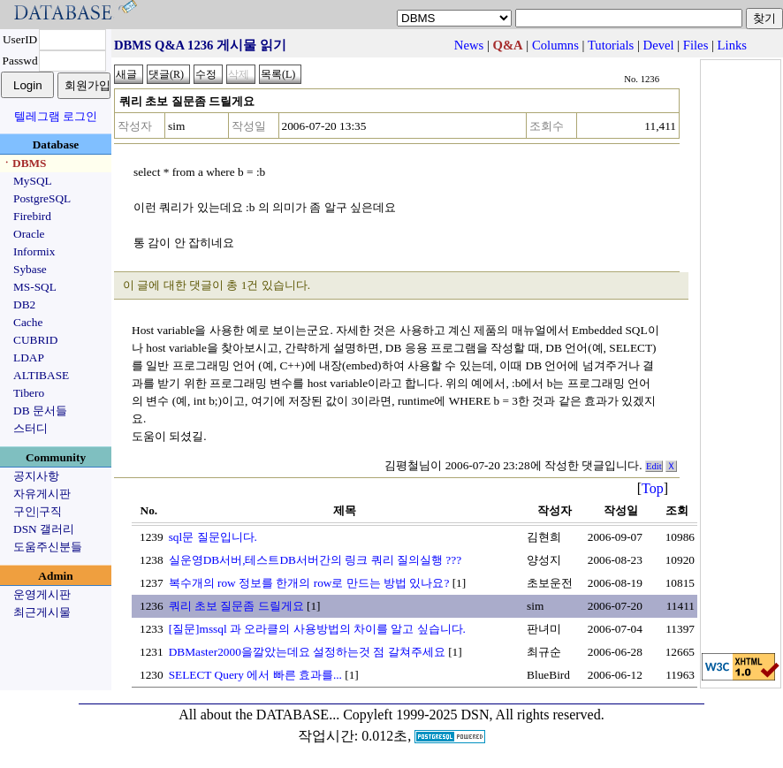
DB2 (24, 304)
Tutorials (611, 45)
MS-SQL (35, 286)
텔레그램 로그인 (55, 116)
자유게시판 (42, 493)
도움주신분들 (47, 546)
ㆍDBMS (24, 163)
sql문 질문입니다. (213, 537)
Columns (555, 45)
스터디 (30, 428)
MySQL (32, 180)
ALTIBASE (41, 375)
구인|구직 (37, 511)
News (468, 45)
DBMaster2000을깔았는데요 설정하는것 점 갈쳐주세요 (307, 651)
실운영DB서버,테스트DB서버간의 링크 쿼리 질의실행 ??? (315, 559)
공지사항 (36, 476)
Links (732, 45)
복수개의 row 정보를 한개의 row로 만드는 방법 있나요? (309, 582)
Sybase (30, 269)
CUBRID (35, 339)
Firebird (32, 216)
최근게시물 (42, 612)
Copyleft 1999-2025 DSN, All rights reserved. (473, 714)
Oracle (29, 233)
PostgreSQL (42, 198)
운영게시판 (42, 594)
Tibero (28, 392)
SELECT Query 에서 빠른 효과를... (255, 674)
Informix (34, 251)
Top (653, 488)
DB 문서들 (40, 410)
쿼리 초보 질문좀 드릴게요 (236, 605)
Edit (654, 466)
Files (696, 45)
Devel (658, 45)
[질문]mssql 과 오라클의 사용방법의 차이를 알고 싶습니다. (317, 628)
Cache (27, 322)
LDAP (28, 357)
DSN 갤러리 (43, 529)
